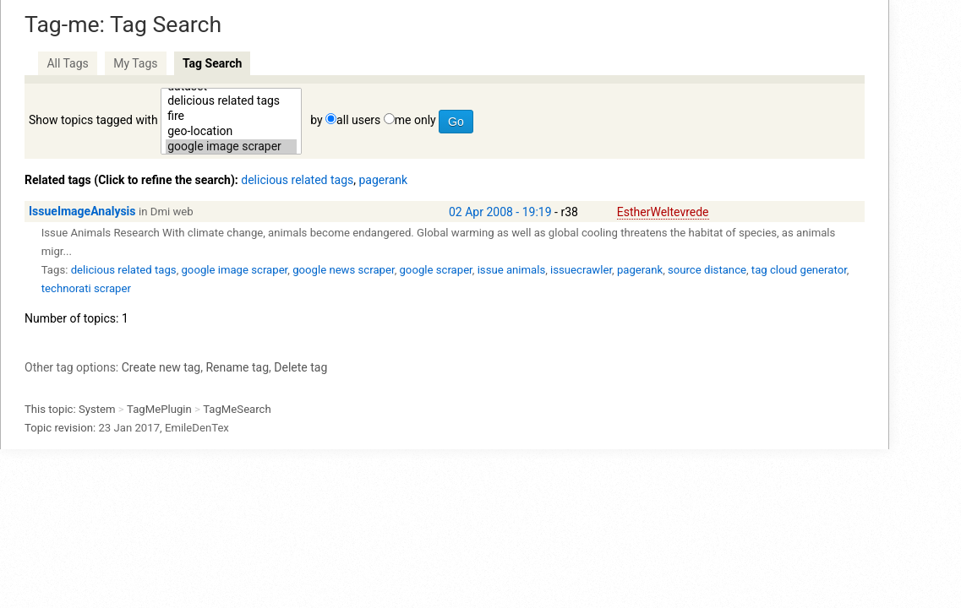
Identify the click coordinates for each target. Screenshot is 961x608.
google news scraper (343, 269)
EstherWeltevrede (663, 212)
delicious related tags (231, 101)
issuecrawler (581, 269)
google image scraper (231, 147)
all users (358, 120)
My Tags (135, 63)
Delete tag (300, 367)
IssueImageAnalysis (82, 211)
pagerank (382, 180)
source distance (707, 269)
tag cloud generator (799, 269)
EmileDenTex (197, 427)
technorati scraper (86, 288)
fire (231, 116)
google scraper (435, 269)
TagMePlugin (159, 409)
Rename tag (237, 367)
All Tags (67, 63)
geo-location (231, 131)
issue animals (512, 269)
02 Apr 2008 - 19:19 (500, 212)
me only (415, 120)
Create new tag (161, 367)
